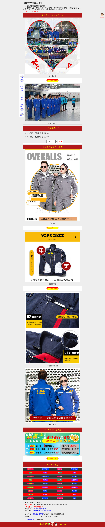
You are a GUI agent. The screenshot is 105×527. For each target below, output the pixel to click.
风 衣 (22, 101)
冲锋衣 (22, 99)
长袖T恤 (21, 115)
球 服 (22, 77)
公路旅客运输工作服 (39, 509)
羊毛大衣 (21, 86)
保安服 (22, 104)
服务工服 (21, 106)
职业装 (22, 90)
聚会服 (22, 113)
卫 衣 (22, 97)
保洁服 (22, 110)
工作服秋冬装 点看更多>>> (42, 510)
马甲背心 (21, 95)
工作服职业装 (29, 519)
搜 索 (60, 141)
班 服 (22, 79)
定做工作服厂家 (38, 514)
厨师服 (22, 108)
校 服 (22, 81)
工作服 (22, 88)
